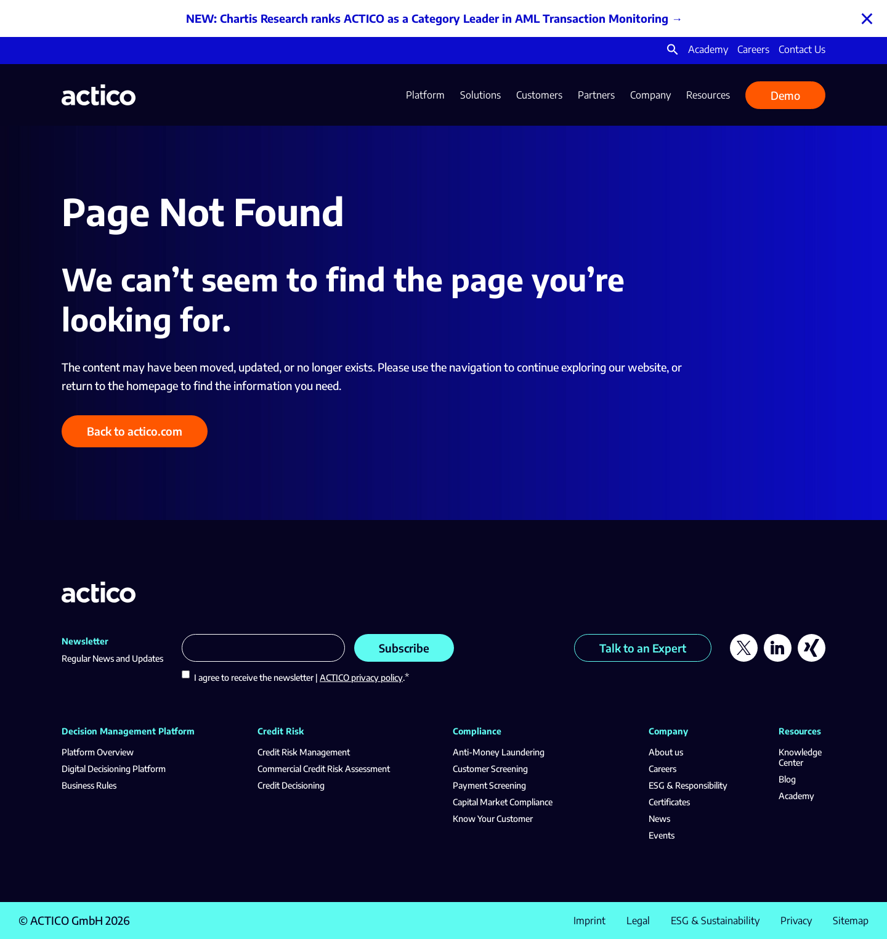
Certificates (669, 802)
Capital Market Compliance (503, 802)
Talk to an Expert (642, 648)
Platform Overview (98, 752)
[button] (672, 52)
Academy (708, 49)
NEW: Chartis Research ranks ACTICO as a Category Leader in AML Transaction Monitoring (427, 18)
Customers (539, 95)
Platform (425, 95)
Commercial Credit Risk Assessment (323, 768)
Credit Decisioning (291, 785)
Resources (708, 95)
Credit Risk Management (303, 752)
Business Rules (89, 785)
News (659, 818)
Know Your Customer (493, 818)
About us (666, 752)
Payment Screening (489, 785)
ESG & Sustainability (715, 920)
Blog (787, 779)
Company (650, 95)
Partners (596, 95)
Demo (785, 95)
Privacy (796, 920)
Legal (638, 920)
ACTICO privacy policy (361, 677)
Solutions (480, 95)
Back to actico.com (134, 431)
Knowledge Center (800, 757)
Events (661, 835)
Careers (753, 49)
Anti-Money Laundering (499, 752)
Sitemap (851, 920)
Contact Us (802, 49)
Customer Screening (490, 768)
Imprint (589, 920)
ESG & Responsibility (688, 785)
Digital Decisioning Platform (114, 768)
